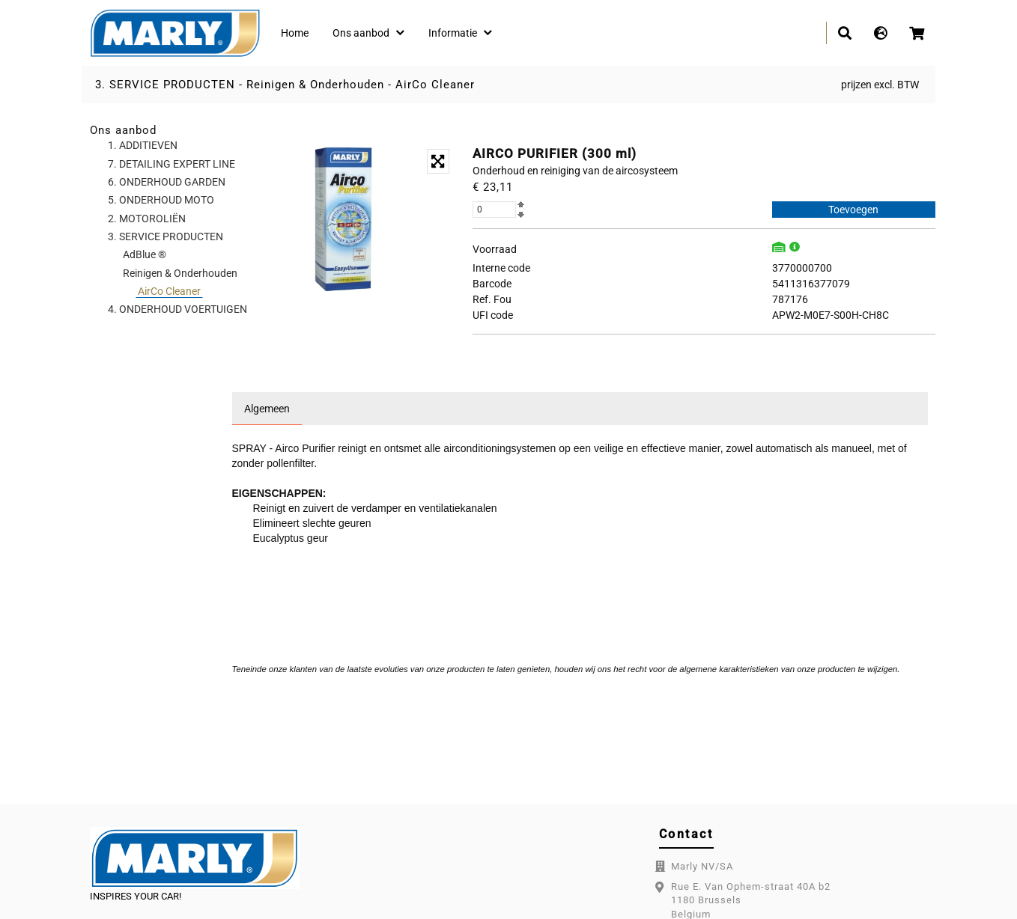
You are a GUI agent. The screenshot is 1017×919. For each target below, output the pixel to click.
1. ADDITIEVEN (142, 145)
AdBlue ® (144, 254)
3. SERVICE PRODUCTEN (165, 84)
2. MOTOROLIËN (147, 219)
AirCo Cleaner (435, 84)
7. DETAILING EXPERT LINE (171, 164)
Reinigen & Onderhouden (315, 84)
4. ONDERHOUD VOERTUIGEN (177, 309)
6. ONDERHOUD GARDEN (166, 182)
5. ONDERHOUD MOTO (161, 200)
